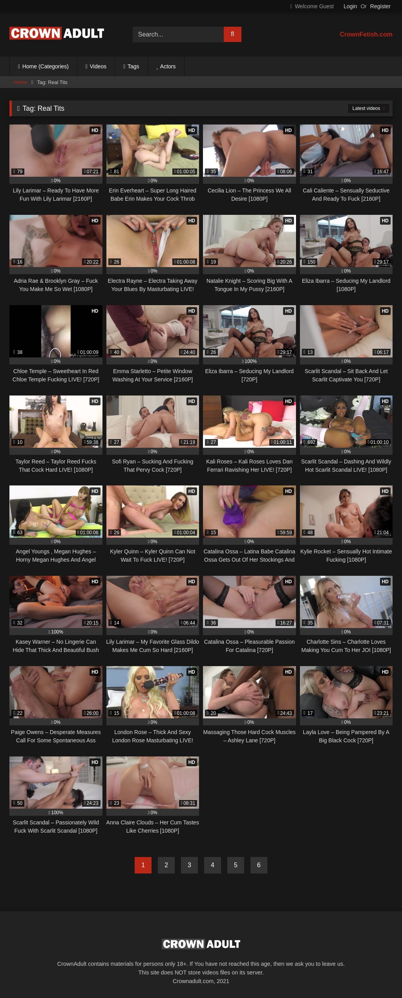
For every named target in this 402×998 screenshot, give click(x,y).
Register (380, 6)
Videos (98, 66)
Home (20, 82)
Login (350, 6)
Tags (133, 66)
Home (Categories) (45, 66)
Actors (168, 66)
